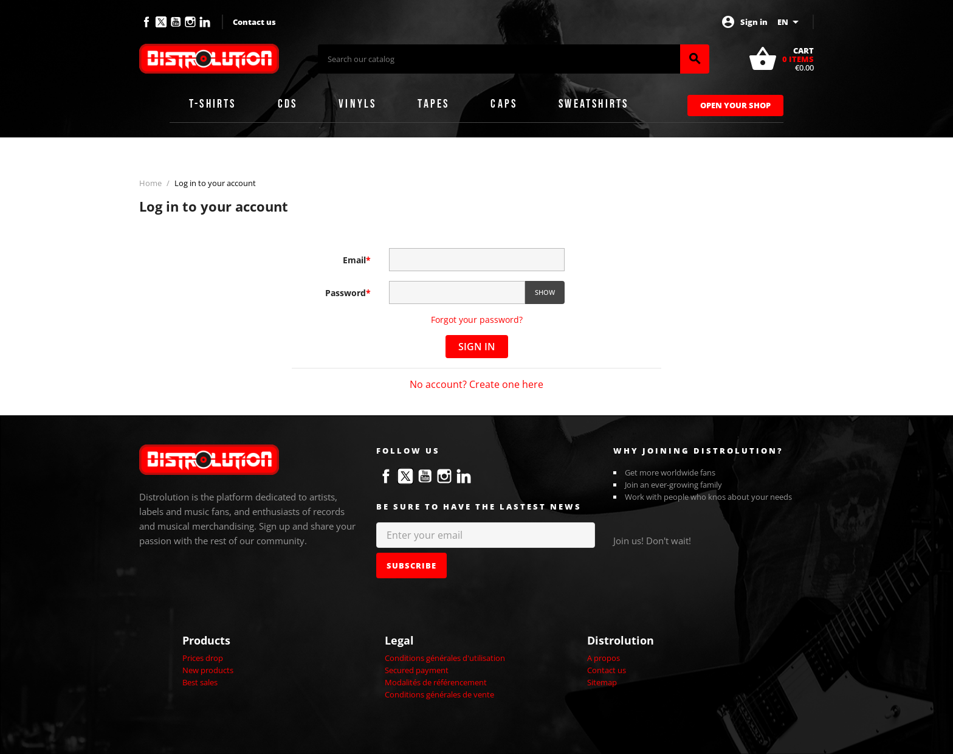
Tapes (433, 104)
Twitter (161, 22)
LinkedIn (205, 22)
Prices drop (202, 657)
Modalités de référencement (436, 682)
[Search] (499, 59)
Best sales (200, 682)
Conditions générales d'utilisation (445, 657)
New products (207, 670)
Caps (503, 104)
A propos (603, 657)
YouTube (175, 22)
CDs (288, 104)
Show (545, 292)
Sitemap (602, 682)
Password (348, 293)
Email (357, 260)
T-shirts (212, 104)
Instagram (190, 22)
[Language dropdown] (790, 22)
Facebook (146, 22)
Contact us (254, 21)
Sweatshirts (593, 104)
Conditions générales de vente (439, 694)
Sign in (476, 346)
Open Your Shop (735, 105)
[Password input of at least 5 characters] (457, 293)
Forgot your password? (477, 319)
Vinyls (357, 104)
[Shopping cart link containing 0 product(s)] (781, 59)
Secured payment (417, 670)
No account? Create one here (476, 384)
